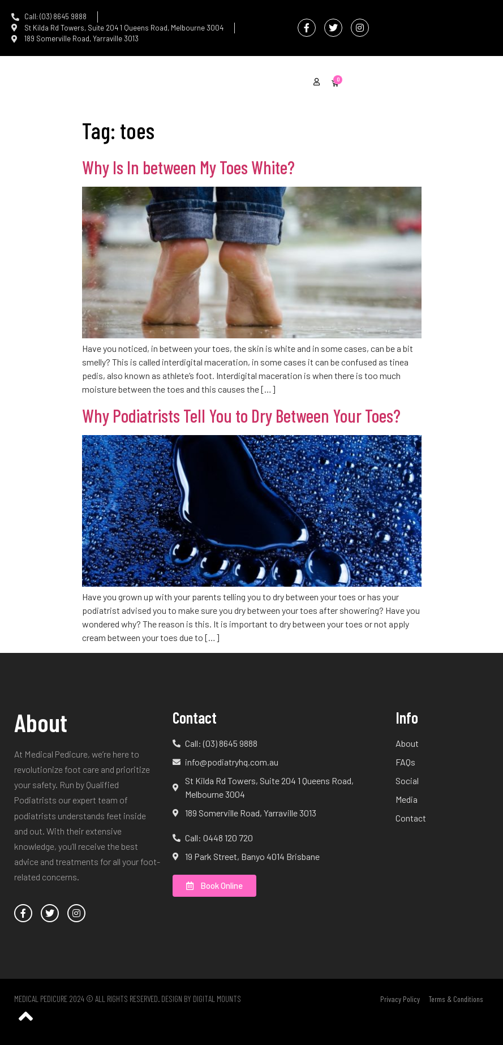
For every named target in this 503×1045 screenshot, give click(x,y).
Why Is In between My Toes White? (188, 167)
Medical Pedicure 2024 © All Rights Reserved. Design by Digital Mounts (127, 999)
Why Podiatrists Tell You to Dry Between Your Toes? (241, 415)
